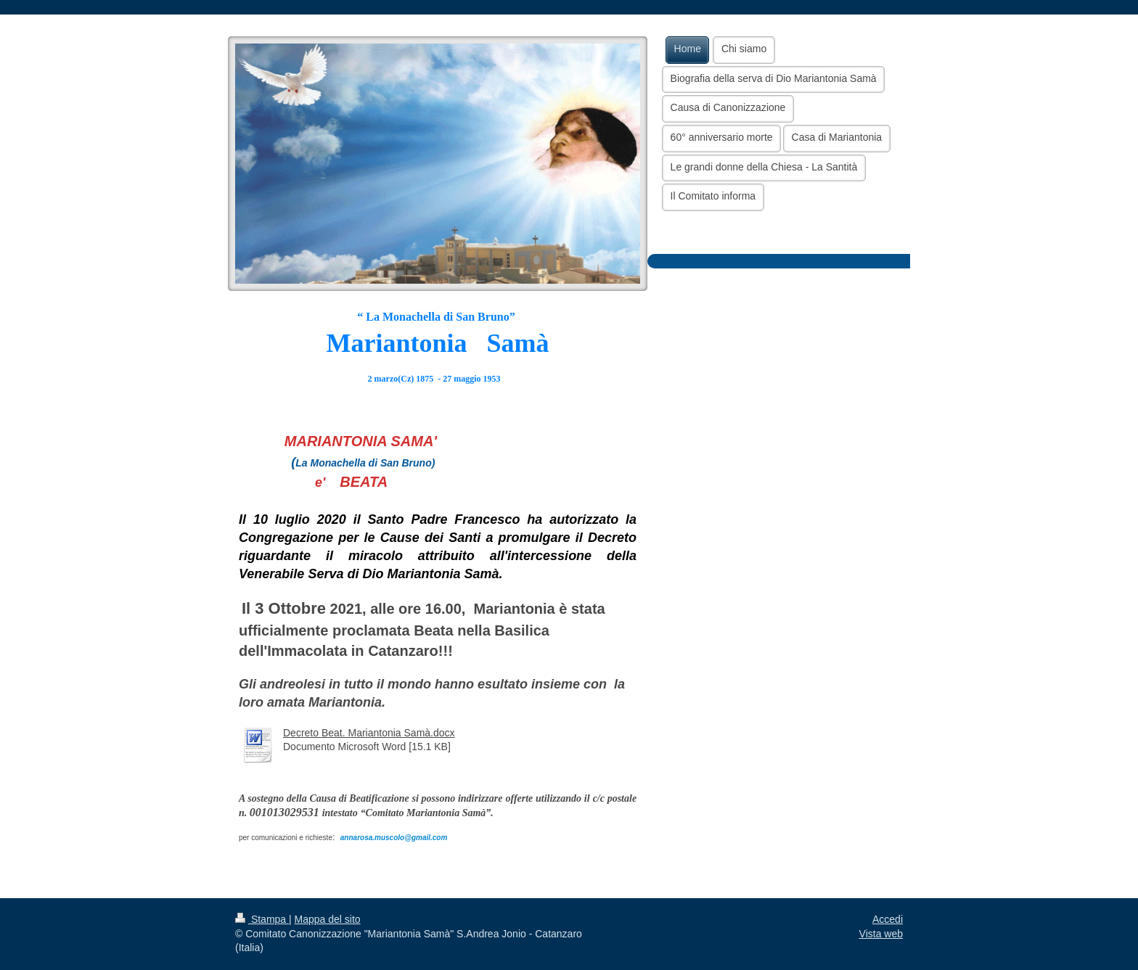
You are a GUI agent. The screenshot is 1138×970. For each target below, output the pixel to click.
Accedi (887, 919)
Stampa (262, 919)
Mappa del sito (328, 919)
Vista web (881, 934)
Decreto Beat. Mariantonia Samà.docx (369, 733)
